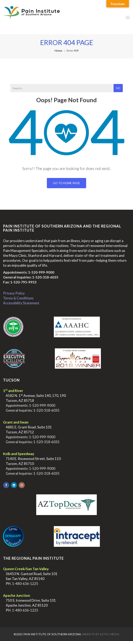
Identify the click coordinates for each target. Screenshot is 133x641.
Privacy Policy (14, 293)
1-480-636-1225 (25, 583)
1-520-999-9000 (41, 272)
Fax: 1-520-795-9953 (19, 282)
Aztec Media (109, 634)
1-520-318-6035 (45, 277)
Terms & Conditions (18, 298)
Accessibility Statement (21, 303)
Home (58, 50)
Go (118, 88)
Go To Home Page (66, 183)
